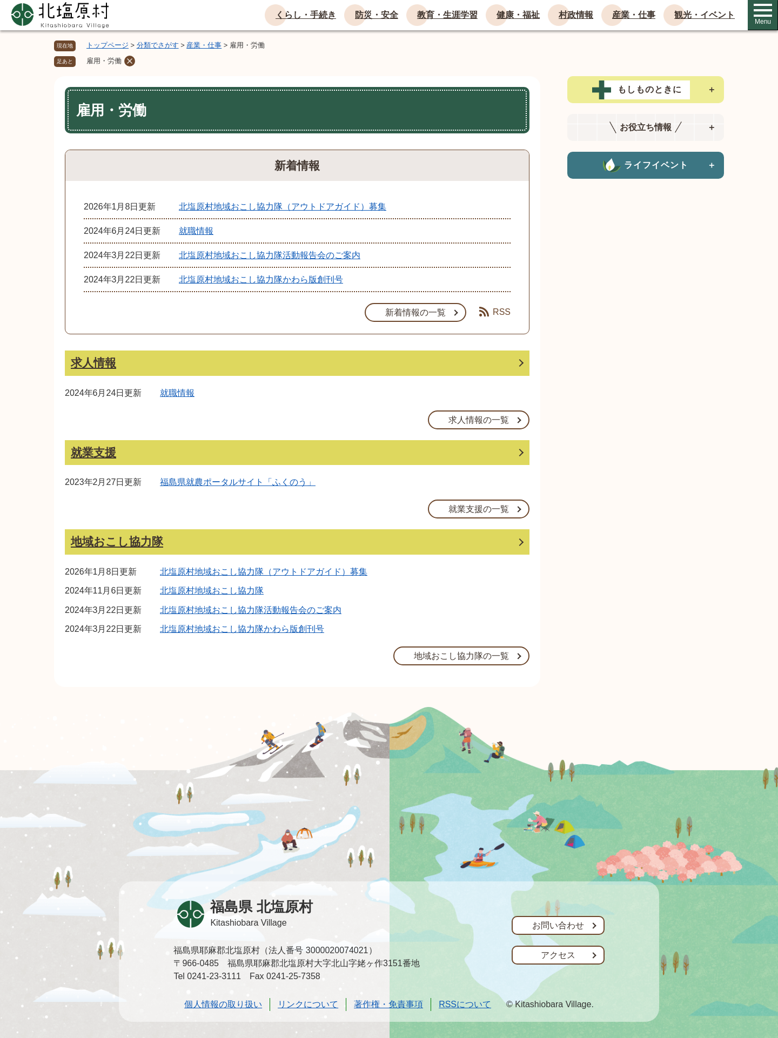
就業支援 (93, 452)
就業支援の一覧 (478, 509)
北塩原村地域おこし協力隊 (212, 590)
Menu (763, 14)
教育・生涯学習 (447, 14)
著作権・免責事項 (388, 1004)
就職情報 (196, 230)
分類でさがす (158, 45)
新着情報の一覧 (415, 312)
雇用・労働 (104, 61)
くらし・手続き (306, 14)
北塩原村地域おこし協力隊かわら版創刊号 (261, 279)
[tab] (645, 89)
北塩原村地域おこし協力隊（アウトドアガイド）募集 (282, 206)
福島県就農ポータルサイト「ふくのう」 (238, 482)
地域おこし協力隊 (117, 541)
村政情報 (576, 14)
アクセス (558, 955)
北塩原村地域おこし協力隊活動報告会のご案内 (269, 255)
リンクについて (308, 1004)
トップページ (107, 45)
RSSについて (465, 1004)
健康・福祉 (518, 14)
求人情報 (93, 362)
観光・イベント (704, 14)
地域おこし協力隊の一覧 (461, 655)
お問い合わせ (558, 925)
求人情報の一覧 (478, 419)
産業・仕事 (633, 14)
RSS (495, 311)
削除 (129, 61)
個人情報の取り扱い (223, 1004)
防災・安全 (376, 14)
